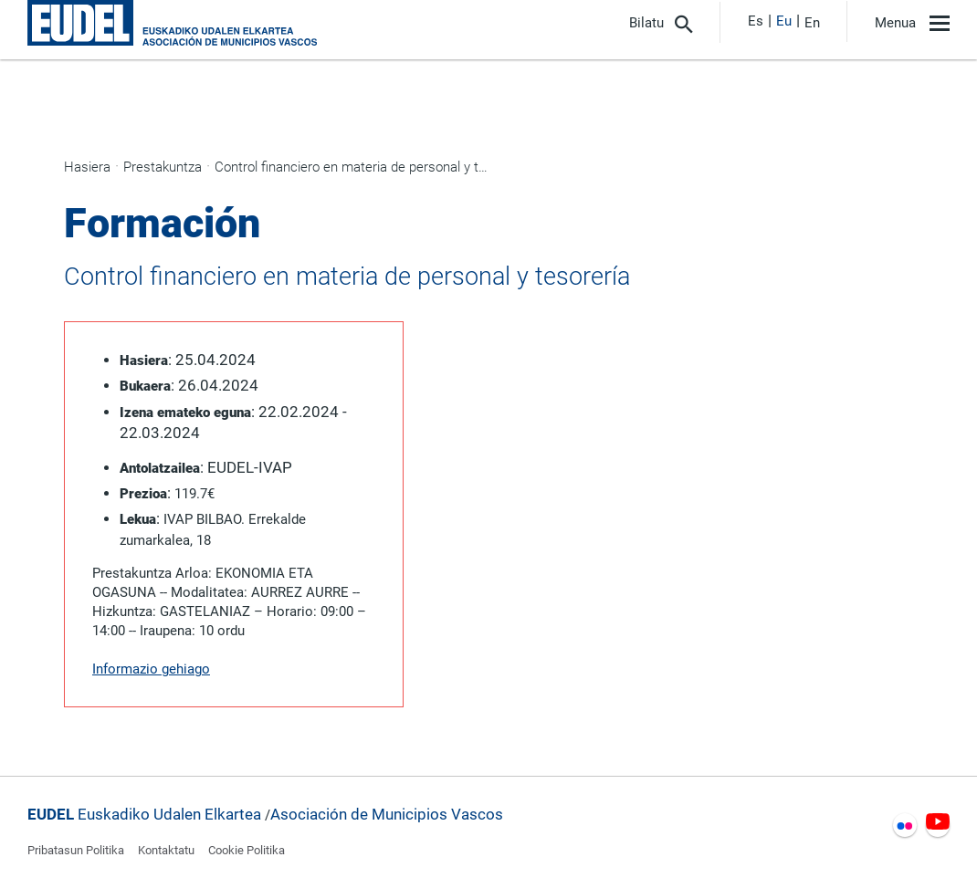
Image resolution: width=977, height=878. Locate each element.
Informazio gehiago (151, 669)
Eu (784, 21)
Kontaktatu (166, 850)
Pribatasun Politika (75, 850)
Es (755, 21)
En (812, 23)
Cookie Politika (246, 850)
